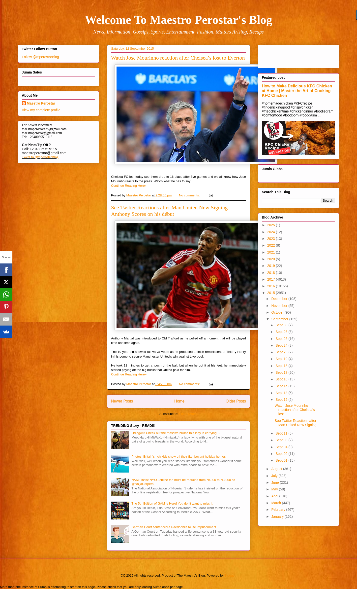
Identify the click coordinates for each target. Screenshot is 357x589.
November (279, 306)
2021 (271, 252)
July (274, 476)
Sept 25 (281, 339)
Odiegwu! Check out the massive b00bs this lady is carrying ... (175, 433)
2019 (271, 266)
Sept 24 (281, 345)
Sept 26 (281, 332)
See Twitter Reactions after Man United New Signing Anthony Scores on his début (169, 210)
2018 (271, 273)
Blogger (230, 575)
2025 (271, 225)
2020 (271, 259)
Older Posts (236, 401)
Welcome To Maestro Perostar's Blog (178, 19)
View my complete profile (41, 110)
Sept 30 (281, 325)
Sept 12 (281, 400)
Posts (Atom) (188, 414)
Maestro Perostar (41, 103)
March (276, 503)
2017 (271, 279)
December (279, 299)
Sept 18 (281, 366)
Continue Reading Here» (129, 185)
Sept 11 (281, 433)
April (275, 496)
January (278, 516)
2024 (271, 232)
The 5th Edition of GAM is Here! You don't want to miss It (171, 503)
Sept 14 (281, 386)
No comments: (190, 195)
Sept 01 (281, 460)
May (275, 489)
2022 (271, 245)
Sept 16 (281, 379)
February (278, 510)
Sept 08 (281, 440)
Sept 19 (281, 359)
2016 (271, 286)
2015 (271, 293)
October (278, 312)
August (277, 469)
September (280, 319)
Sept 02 (281, 454)
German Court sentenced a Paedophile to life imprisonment (173, 527)
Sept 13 (281, 393)
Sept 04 (281, 447)
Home (179, 401)
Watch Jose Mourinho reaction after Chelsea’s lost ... (295, 410)
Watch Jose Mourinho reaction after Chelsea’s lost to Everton (178, 58)
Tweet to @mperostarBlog (40, 157)
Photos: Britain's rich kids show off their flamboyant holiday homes (178, 456)
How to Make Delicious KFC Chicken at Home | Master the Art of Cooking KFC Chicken (297, 91)
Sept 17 (281, 372)
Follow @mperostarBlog (40, 57)
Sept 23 (281, 352)
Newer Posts (122, 401)
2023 (271, 239)
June (275, 482)
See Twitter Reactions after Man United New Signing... (297, 423)
